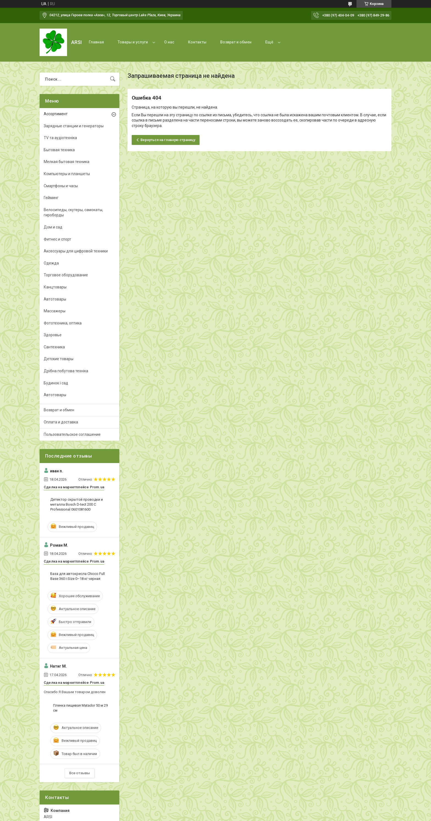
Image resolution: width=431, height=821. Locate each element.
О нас (169, 42)
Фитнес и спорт (57, 239)
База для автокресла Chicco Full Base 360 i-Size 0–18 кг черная (77, 576)
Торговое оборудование (66, 275)
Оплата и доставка (61, 422)
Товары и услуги (133, 42)
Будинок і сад (56, 383)
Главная (96, 42)
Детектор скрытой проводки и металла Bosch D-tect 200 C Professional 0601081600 (76, 504)
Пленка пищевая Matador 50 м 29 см (80, 707)
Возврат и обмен (236, 42)
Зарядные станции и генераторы (74, 126)
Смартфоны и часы (61, 186)
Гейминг (51, 197)
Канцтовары (55, 287)
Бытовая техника (59, 150)
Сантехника (54, 347)
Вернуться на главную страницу (167, 140)
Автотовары (55, 299)
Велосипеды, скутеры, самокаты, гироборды (73, 212)
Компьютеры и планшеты (67, 174)
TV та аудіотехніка (60, 138)
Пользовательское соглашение (72, 434)
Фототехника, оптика (63, 323)
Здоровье (53, 335)
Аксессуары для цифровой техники (76, 251)
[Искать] (112, 79)
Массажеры (54, 311)
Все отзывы (79, 773)
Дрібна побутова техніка (66, 371)
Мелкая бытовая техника (66, 161)
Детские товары (58, 359)
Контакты (197, 42)
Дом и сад (53, 227)
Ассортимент (56, 114)
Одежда (51, 263)
